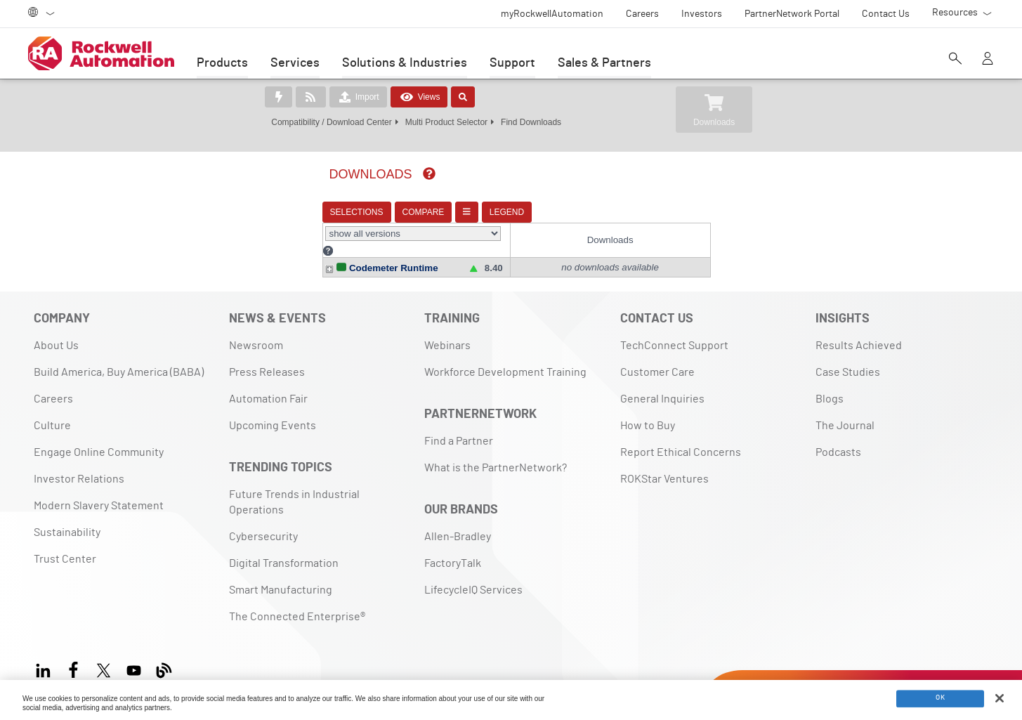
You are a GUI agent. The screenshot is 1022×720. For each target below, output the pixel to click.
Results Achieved (858, 332)
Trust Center (65, 545)
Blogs (829, 385)
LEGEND (496, 212)
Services (295, 63)
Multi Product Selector (446, 122)
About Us (56, 332)
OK (940, 698)
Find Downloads (531, 122)
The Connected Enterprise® (297, 603)
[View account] (987, 60)
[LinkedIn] (46, 655)
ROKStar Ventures (664, 465)
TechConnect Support (674, 332)
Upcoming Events (272, 412)
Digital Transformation (284, 550)
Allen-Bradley (457, 523)
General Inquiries (662, 385)
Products (222, 63)
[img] (418, 173)
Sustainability (67, 519)
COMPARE (413, 212)
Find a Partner (458, 427)
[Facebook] (73, 655)
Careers (53, 385)
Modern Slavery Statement (99, 492)
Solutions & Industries (404, 63)
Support (512, 63)
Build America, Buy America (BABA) (119, 359)
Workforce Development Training (505, 359)
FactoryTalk (452, 550)
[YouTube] (134, 655)
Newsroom (256, 332)
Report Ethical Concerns (680, 439)
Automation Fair (268, 385)
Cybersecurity (263, 523)
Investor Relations (79, 465)
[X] (104, 655)
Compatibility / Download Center (331, 122)
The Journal (844, 412)
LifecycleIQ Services (473, 576)
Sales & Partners (604, 63)
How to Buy (647, 412)
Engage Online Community (99, 439)
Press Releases (267, 359)
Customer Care (657, 359)
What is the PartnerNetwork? (495, 454)
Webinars (447, 332)
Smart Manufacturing (280, 576)
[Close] (999, 698)
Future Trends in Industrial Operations (294, 489)
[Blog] (164, 655)
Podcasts (838, 439)
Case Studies (847, 359)
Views (419, 97)
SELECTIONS (346, 212)
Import (358, 97)
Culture (52, 412)
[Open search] (955, 60)
